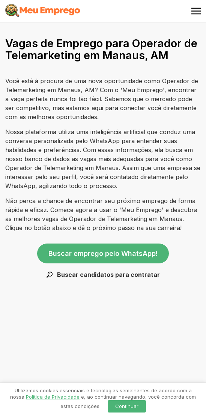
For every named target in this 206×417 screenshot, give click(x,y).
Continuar (126, 406)
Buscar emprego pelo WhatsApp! (103, 253)
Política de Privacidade (53, 397)
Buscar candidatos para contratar (103, 274)
